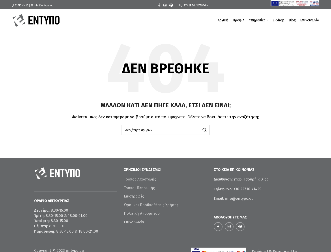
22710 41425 (21, 5)
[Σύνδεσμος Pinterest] (171, 5)
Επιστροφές (134, 196)
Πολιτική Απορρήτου (142, 213)
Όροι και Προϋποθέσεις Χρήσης (151, 205)
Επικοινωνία (134, 222)
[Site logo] (36, 20)
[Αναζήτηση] (166, 130)
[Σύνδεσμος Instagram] (165, 5)
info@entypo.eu (43, 5)
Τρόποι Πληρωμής (139, 188)
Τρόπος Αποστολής (140, 179)
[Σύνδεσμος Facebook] (159, 5)
